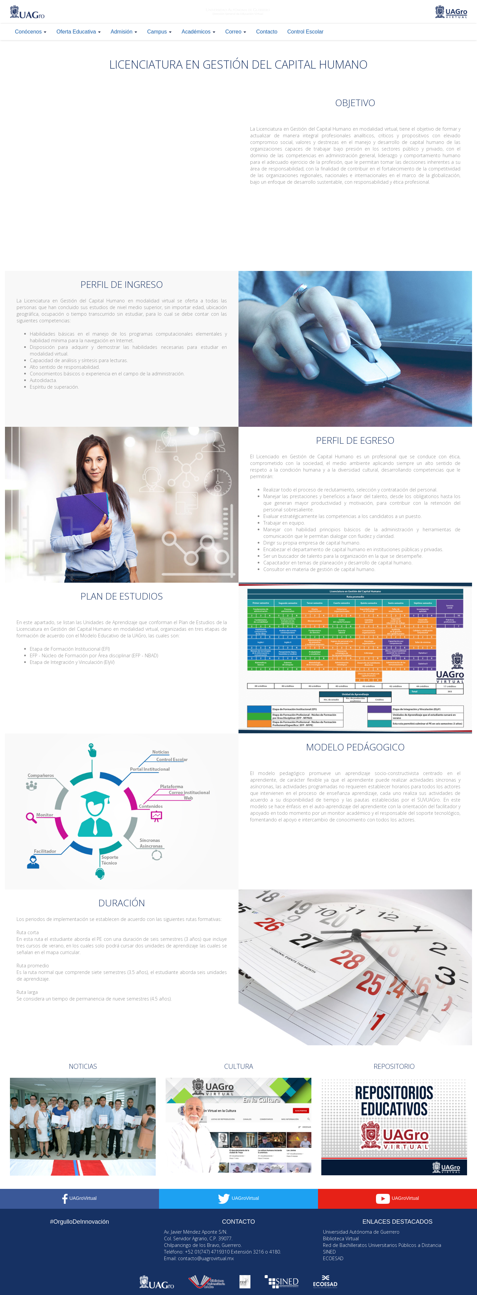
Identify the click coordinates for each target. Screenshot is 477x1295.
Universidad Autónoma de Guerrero (361, 1232)
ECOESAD (333, 1258)
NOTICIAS (83, 1066)
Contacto (266, 31)
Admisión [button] (124, 31)
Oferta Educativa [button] (78, 31)
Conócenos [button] (30, 31)
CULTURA (238, 1066)
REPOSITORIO (394, 1066)
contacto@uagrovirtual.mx (206, 1258)
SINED (329, 1252)
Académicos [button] (198, 31)
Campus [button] (159, 31)
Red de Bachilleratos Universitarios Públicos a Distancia (382, 1245)
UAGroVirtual (79, 1198)
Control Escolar (305, 31)
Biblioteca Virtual (341, 1238)
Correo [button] (235, 31)
